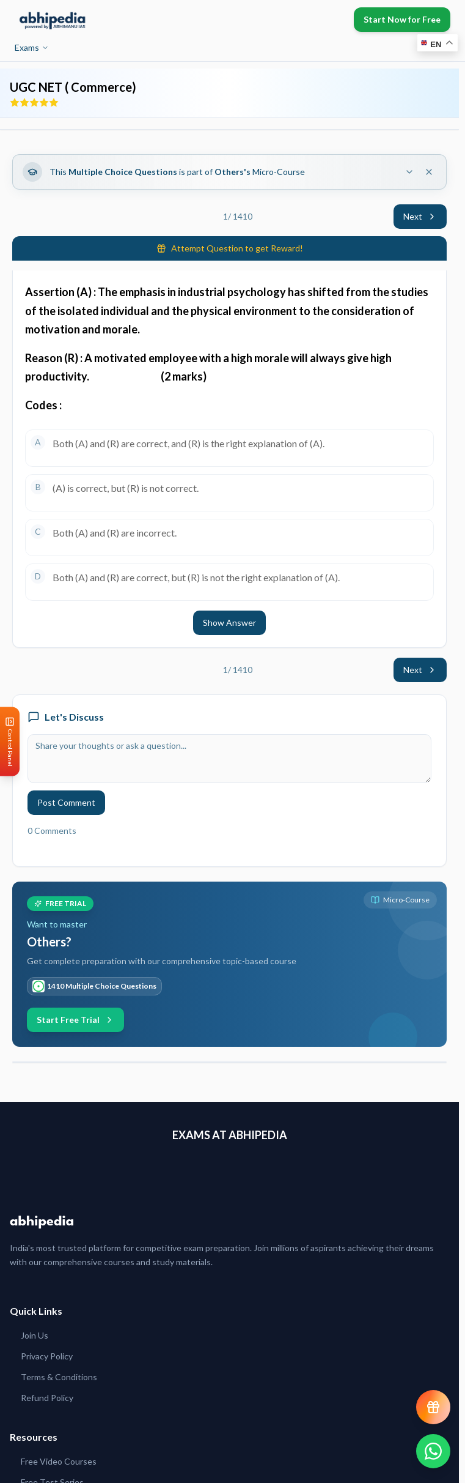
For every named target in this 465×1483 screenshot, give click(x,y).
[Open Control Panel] (10, 741)
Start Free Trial (75, 1019)
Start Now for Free (402, 19)
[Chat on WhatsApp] (433, 1451)
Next (420, 216)
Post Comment (66, 802)
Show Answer (229, 622)
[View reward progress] (433, 1407)
